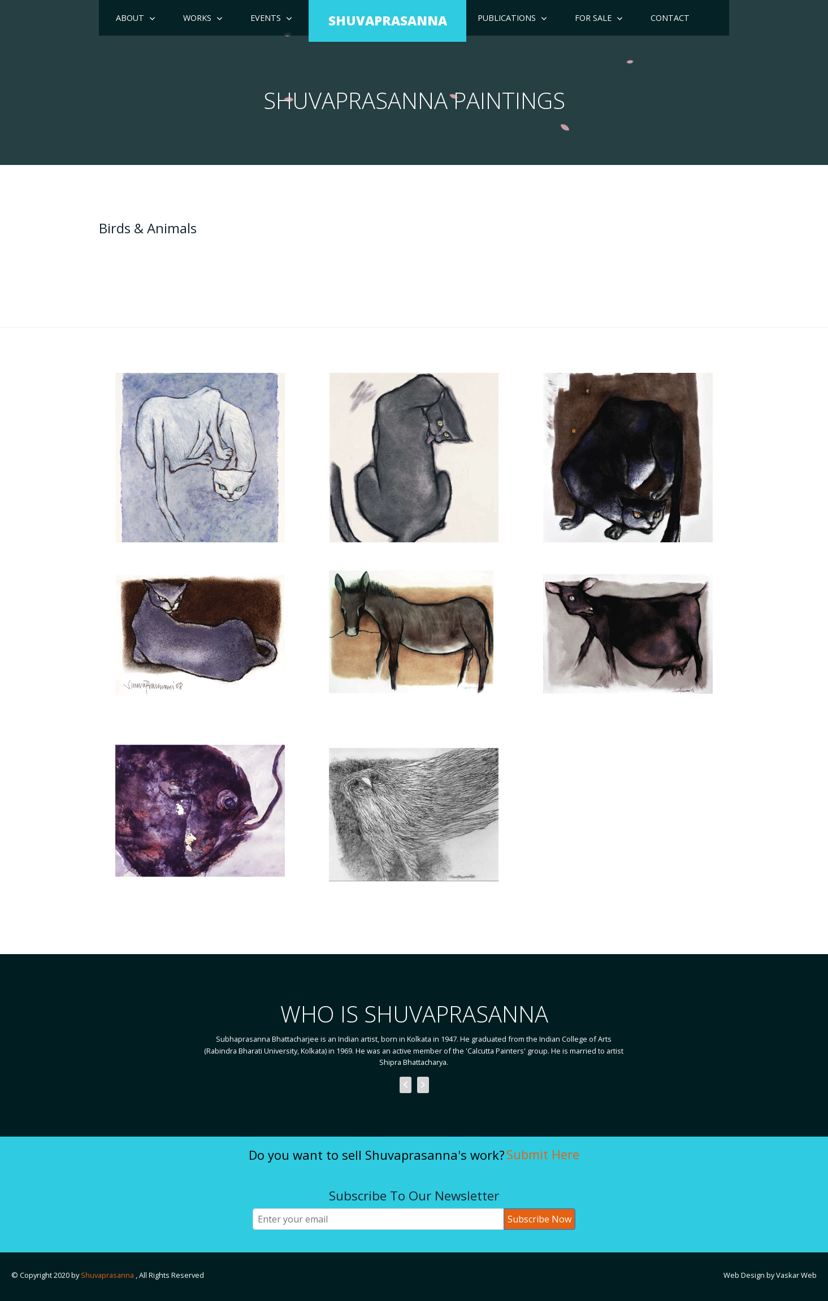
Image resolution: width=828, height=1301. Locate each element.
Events (265, 17)
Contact (670, 17)
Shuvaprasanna (108, 1275)
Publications (507, 17)
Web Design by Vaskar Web (770, 1275)
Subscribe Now (539, 1219)
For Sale (593, 17)
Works (197, 17)
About (130, 17)
